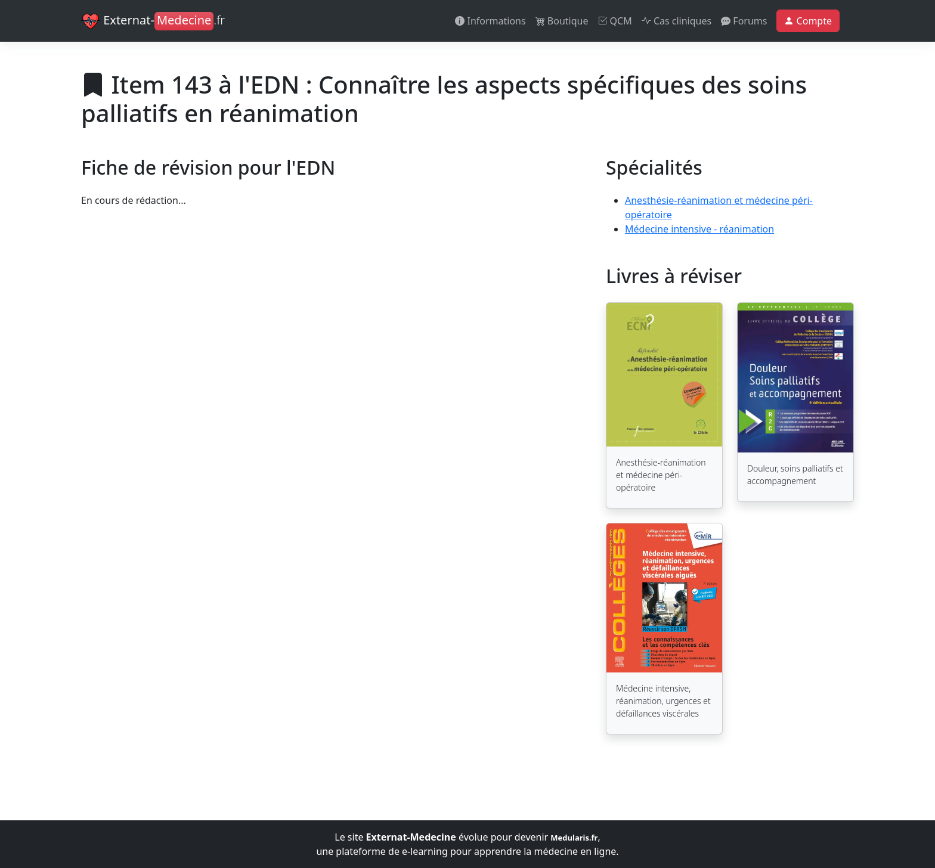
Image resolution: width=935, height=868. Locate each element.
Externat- (153, 21)
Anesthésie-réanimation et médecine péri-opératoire (661, 475)
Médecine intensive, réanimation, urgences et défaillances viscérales (663, 701)
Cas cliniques (676, 20)
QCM (614, 20)
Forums (744, 20)
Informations (490, 20)
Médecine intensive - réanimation (699, 228)
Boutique (562, 20)
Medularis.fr (573, 837)
